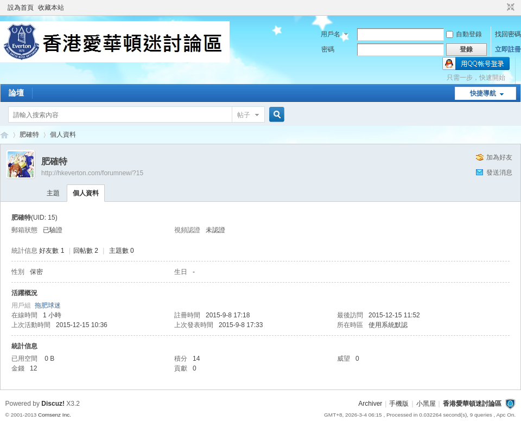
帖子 (243, 115)
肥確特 (29, 134)
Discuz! (53, 403)
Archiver (370, 403)
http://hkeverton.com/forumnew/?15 (92, 173)
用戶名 (330, 34)
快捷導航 (483, 93)
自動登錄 (464, 34)
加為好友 (499, 157)
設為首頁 (21, 7)
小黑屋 (426, 403)
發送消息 (499, 172)
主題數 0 (121, 250)
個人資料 (86, 193)
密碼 (327, 49)
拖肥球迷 (48, 305)
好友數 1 (51, 250)
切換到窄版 (509, 7)
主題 (53, 193)
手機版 (399, 403)
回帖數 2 (85, 250)
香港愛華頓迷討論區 (4, 135)
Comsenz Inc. (54, 415)
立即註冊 (508, 49)
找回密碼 (508, 34)
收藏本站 (51, 7)
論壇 (16, 92)
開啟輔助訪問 (500, 7)
